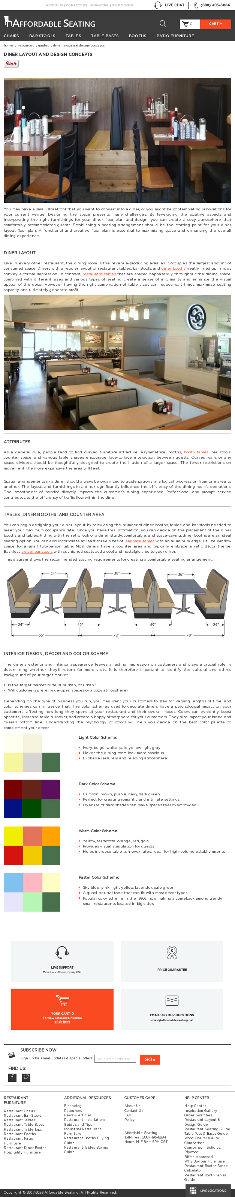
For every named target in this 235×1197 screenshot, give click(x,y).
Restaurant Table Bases (24, 1124)
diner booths (174, 268)
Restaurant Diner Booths (25, 1148)
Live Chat (169, 5)
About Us (54, 5)
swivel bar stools (36, 552)
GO (148, 1060)
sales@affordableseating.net (171, 1020)
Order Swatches (198, 1115)
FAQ (127, 1115)
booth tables (196, 452)
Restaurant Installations (84, 1120)
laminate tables (139, 541)
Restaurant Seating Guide (207, 1129)
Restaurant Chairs (19, 1111)
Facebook (12, 1078)
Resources (26, 45)
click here (62, 1021)
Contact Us (76, 5)
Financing (99, 5)
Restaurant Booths (19, 1134)
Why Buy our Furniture (204, 1161)
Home (8, 45)
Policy (129, 1120)
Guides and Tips (78, 1124)
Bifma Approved (198, 1157)
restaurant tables (99, 274)
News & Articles (77, 1115)
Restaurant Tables (19, 1120)
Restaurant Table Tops (23, 1129)
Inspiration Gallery (200, 1111)
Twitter (26, 1078)
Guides (43, 45)
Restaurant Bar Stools (22, 1116)
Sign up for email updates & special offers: (56, 1058)
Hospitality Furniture (22, 1152)
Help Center (122, 5)
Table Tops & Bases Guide (206, 1134)
